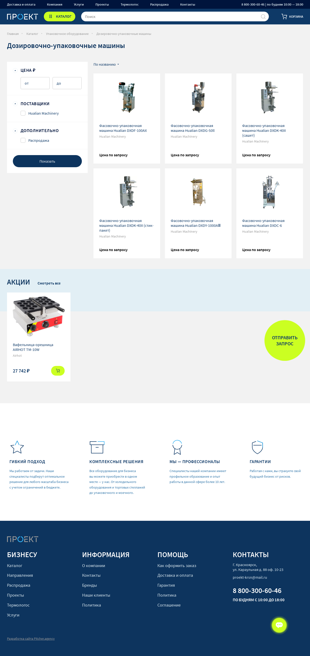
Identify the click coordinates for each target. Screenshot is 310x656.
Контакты (187, 4)
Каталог (32, 34)
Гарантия (166, 585)
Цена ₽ (28, 70)
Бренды (89, 585)
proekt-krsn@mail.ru (250, 577)
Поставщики (35, 103)
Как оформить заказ (176, 565)
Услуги (79, 4)
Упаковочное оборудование (67, 34)
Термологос (130, 4)
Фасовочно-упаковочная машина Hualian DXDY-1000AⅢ (196, 223)
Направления (20, 575)
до (59, 83)
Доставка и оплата (21, 4)
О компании (93, 565)
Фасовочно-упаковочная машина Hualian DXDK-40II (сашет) (264, 130)
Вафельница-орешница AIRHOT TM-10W (33, 347)
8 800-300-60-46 (257, 590)
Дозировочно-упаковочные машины (123, 34)
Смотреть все (49, 283)
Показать (47, 161)
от (27, 83)
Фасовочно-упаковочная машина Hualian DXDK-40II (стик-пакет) (126, 225)
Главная (13, 34)
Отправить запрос (285, 340)
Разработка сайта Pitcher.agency (31, 639)
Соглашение (169, 605)
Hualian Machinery (43, 113)
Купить (58, 371)
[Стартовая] (22, 16)
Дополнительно (40, 130)
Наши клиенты (96, 595)
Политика (91, 605)
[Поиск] (263, 16)
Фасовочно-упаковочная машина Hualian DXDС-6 (263, 223)
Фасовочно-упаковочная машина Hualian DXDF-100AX (123, 128)
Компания (54, 4)
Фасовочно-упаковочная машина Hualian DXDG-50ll (193, 128)
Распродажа (159, 4)
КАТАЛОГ (63, 16)
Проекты (102, 4)
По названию (104, 64)
